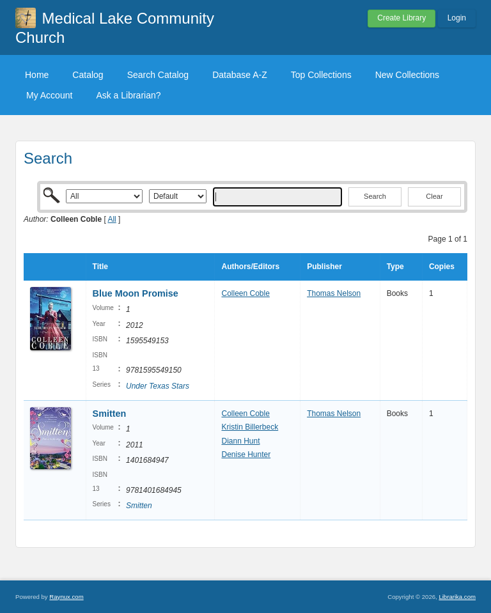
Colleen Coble (245, 293)
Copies (442, 266)
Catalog (87, 75)
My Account (49, 95)
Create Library (401, 17)
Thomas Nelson (334, 293)
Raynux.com (66, 596)
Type (395, 266)
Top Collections (321, 75)
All (111, 219)
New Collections (407, 75)
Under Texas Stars (157, 386)
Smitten (110, 413)
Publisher (324, 266)
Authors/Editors (250, 266)
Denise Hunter (245, 454)
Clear (434, 196)
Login (457, 17)
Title (100, 266)
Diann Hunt (240, 441)
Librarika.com (457, 596)
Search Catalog (158, 75)
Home (37, 75)
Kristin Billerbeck (249, 427)
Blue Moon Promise (135, 293)
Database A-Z (239, 75)
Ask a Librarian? (128, 95)
